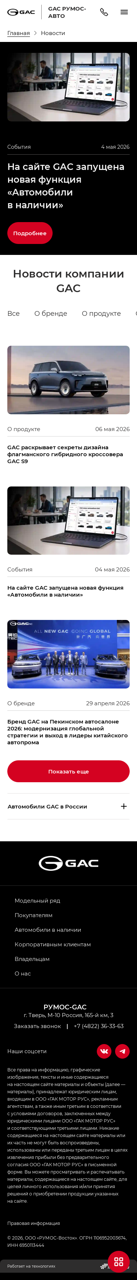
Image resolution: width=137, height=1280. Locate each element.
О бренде (50, 314)
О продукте (101, 314)
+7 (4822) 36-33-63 (98, 1025)
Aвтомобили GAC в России (47, 806)
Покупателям (34, 915)
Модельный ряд (37, 900)
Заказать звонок (37, 1025)
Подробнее (30, 233)
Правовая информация (33, 1223)
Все (13, 314)
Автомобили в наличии (48, 929)
